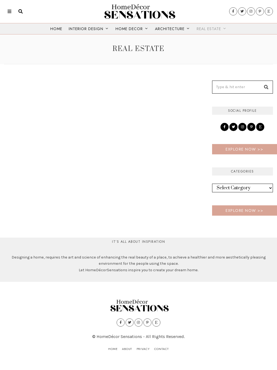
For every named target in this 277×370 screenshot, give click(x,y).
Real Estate (209, 28)
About (127, 349)
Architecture (169, 28)
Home (56, 28)
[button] (266, 87)
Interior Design (86, 28)
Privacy (143, 349)
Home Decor (129, 28)
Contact (161, 349)
